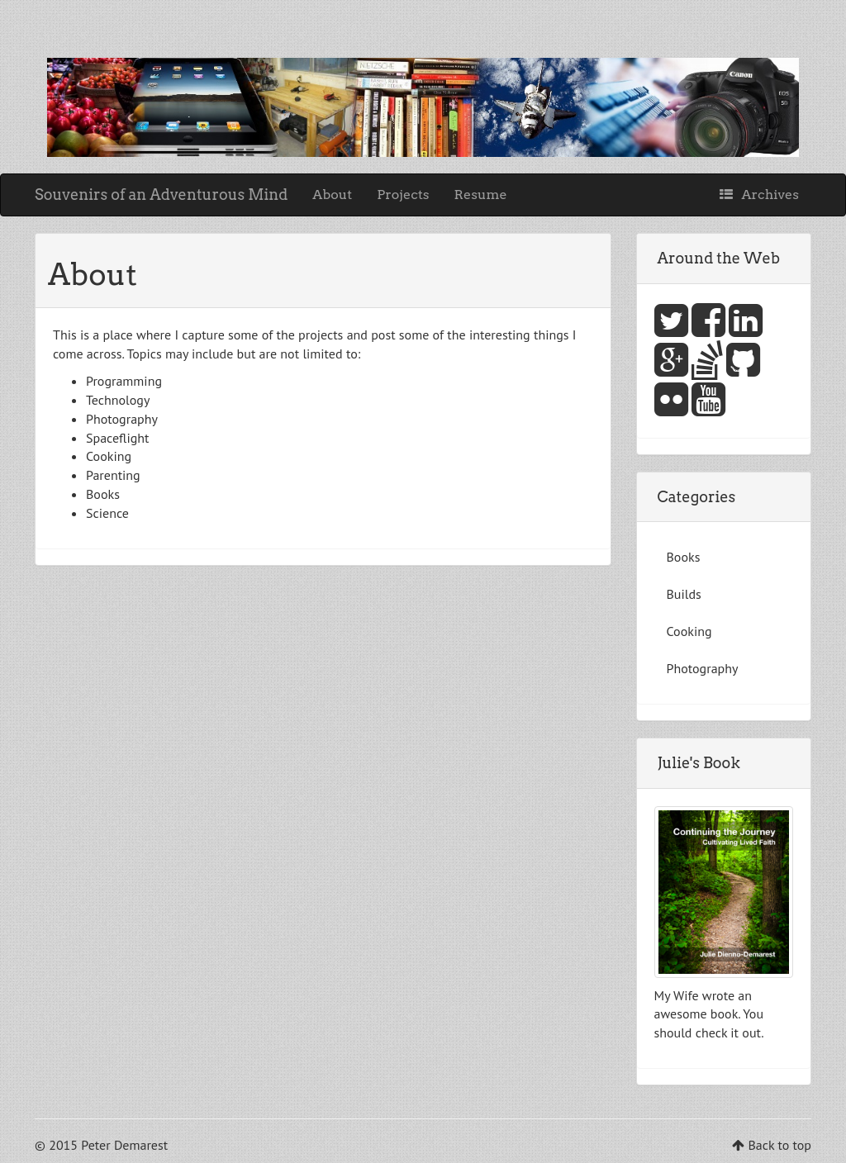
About (332, 194)
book (724, 1013)
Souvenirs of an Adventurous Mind (161, 194)
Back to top (779, 1145)
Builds (684, 594)
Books (684, 556)
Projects (403, 194)
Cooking (689, 631)
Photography (703, 668)
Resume (480, 194)
